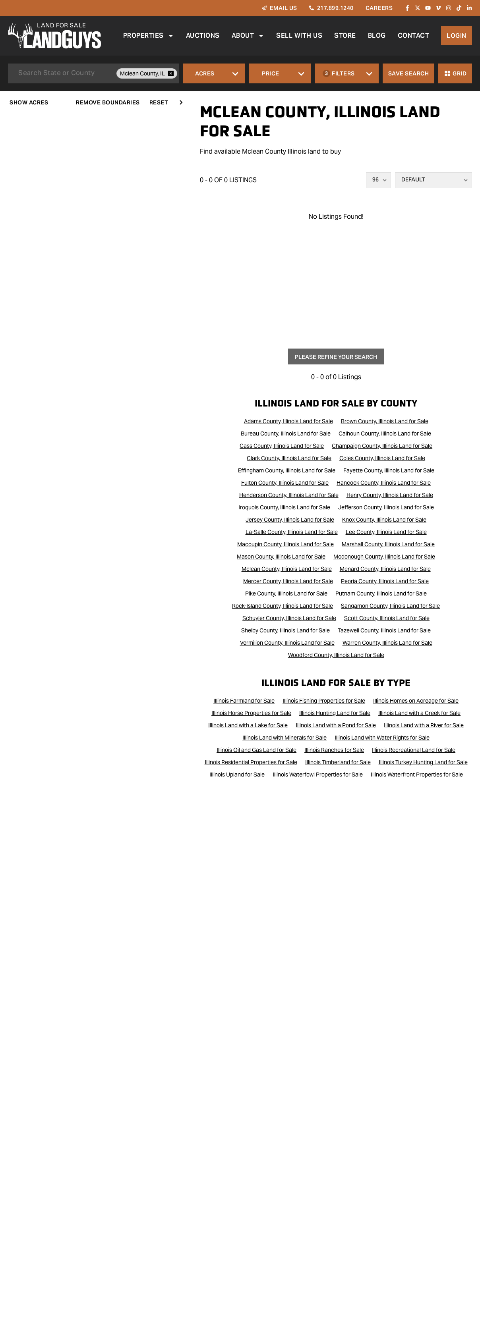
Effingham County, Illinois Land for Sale (286, 470)
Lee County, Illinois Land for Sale (386, 532)
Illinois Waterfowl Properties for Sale (318, 774)
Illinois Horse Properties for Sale (251, 713)
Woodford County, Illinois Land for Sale (336, 655)
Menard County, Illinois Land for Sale (385, 568)
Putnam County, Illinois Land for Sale (381, 593)
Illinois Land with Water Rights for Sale (382, 737)
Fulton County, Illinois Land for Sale (285, 482)
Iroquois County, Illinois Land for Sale (284, 507)
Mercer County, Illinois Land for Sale (288, 581)
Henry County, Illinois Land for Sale (389, 495)
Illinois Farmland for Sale (244, 700)
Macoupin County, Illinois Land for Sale (285, 544)
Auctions (202, 35)
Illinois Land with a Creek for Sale (419, 713)
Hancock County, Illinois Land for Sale (384, 482)
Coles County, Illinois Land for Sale (382, 458)
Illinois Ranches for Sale (334, 749)
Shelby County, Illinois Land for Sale (285, 630)
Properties (148, 36)
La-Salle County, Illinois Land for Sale (292, 532)
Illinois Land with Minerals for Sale (284, 737)
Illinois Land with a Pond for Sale (336, 725)
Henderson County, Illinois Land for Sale (289, 495)
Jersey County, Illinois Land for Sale (290, 519)
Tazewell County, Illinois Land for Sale (384, 630)
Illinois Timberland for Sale (338, 762)
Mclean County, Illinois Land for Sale (287, 568)
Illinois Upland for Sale (237, 774)
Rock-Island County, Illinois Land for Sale (282, 605)
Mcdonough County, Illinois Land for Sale (384, 556)
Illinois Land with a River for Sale (424, 725)
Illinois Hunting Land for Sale (334, 713)
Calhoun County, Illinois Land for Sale (385, 433)
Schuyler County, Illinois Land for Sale (289, 618)
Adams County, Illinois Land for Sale (288, 421)
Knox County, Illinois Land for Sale (384, 519)
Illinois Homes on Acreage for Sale (416, 700)
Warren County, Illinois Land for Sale (387, 642)
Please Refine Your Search (336, 356)
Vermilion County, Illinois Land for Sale (287, 642)
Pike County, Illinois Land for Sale (286, 593)
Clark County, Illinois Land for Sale (289, 458)
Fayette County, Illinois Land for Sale (388, 470)
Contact (413, 35)
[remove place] (171, 73)
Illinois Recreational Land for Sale (413, 749)
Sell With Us (299, 35)
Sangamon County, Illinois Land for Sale (390, 605)
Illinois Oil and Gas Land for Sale (256, 749)
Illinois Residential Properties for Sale (251, 762)
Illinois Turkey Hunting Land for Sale (423, 762)
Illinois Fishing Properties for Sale (324, 700)
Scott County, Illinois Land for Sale (387, 618)
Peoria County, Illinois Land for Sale (385, 581)
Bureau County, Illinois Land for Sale (286, 433)
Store (345, 35)
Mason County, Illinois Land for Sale (281, 556)
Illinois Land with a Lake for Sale (248, 725)
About (247, 36)
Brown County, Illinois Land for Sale (384, 421)
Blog (376, 35)
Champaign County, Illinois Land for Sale (382, 445)
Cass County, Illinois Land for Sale (282, 445)
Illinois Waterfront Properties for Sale (417, 774)
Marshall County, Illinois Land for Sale (388, 544)
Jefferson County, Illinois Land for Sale (386, 507)
